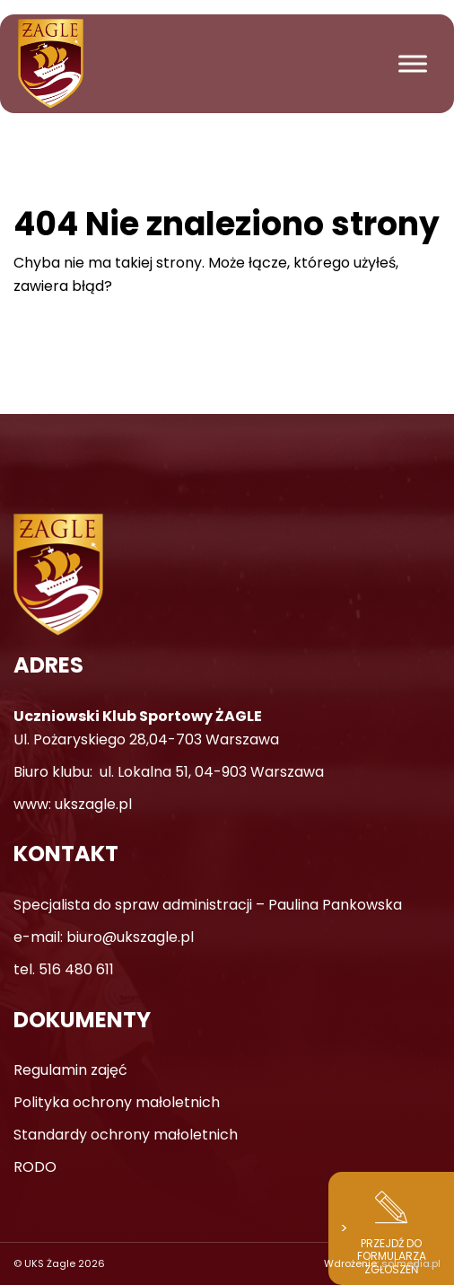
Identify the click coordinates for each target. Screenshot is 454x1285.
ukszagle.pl (93, 804)
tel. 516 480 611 (63, 969)
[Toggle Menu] (412, 63)
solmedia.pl (411, 1263)
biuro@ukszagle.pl (130, 937)
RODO (35, 1167)
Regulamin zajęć (70, 1070)
